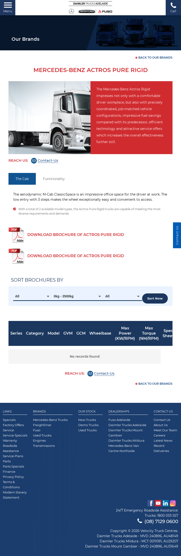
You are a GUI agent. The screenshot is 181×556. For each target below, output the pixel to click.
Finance (9, 471)
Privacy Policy (13, 477)
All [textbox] (17, 296)
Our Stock (87, 411)
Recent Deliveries (161, 448)
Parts (7, 461)
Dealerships (118, 411)
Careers (159, 435)
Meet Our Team (165, 430)
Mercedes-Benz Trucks (50, 420)
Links (7, 411)
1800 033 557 (167, 515)
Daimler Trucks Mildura (126, 440)
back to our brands (154, 57)
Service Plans (13, 456)
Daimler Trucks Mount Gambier (125, 432)
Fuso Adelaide (119, 420)
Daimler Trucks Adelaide (127, 425)
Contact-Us (48, 160)
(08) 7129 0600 (157, 521)
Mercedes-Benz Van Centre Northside (123, 448)
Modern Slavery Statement (15, 494)
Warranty (10, 440)
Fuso (36, 430)
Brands (39, 411)
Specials (9, 420)
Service (8, 430)
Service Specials (15, 435)
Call (173, 7)
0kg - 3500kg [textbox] (64, 296)
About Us (161, 425)
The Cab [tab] (22, 179)
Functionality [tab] (54, 179)
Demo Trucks (88, 425)
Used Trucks (42, 435)
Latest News (163, 440)
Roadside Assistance (11, 448)
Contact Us (163, 411)
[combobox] (32, 296)
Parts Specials (13, 466)
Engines (39, 440)
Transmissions (44, 446)
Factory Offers (13, 425)
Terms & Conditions (11, 484)
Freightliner (42, 425)
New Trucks (87, 420)
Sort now (155, 298)
